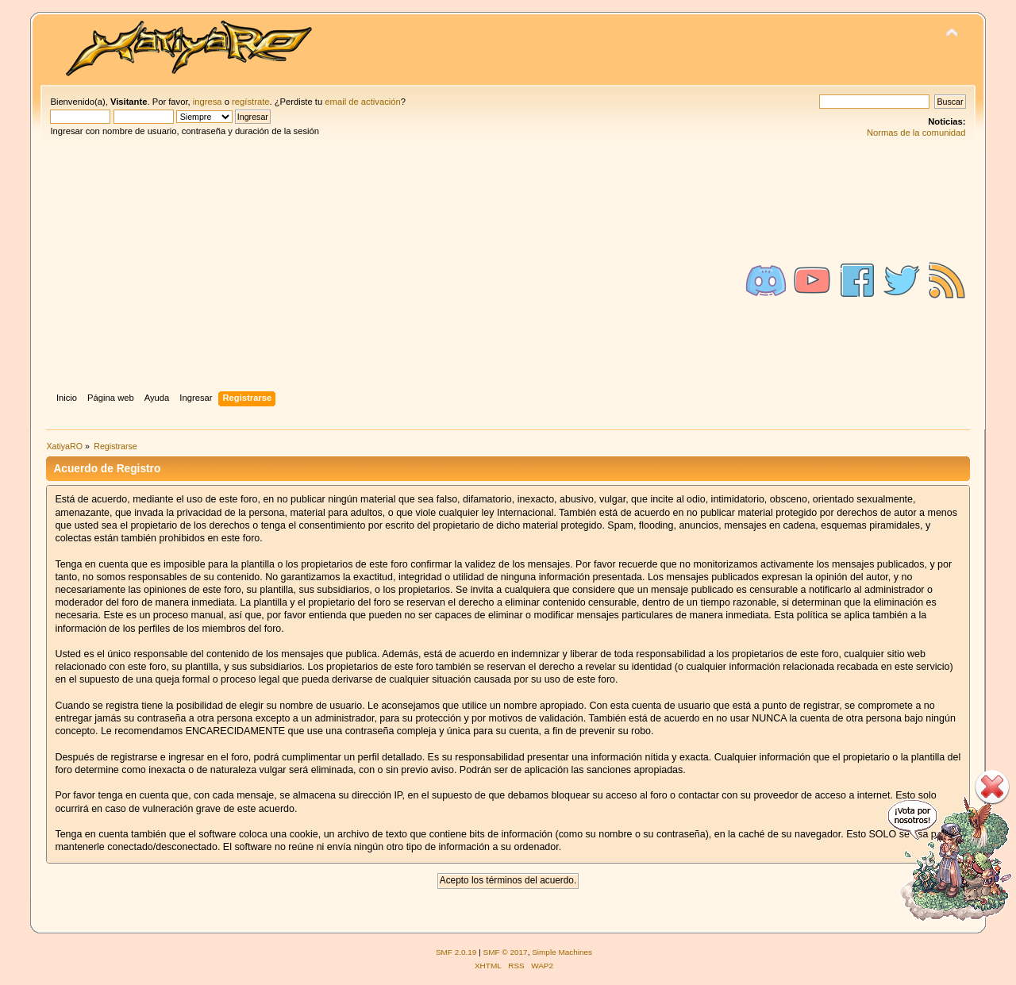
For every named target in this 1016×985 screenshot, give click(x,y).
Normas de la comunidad (916, 132)
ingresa (207, 101)
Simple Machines (562, 952)
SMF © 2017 (505, 952)
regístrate (250, 101)
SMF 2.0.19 (456, 952)
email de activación (362, 101)
